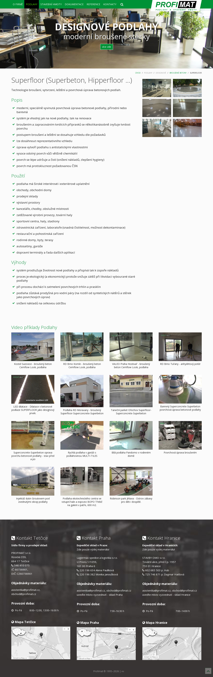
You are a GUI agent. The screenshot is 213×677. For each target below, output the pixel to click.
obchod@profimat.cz (23, 594)
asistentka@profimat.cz (25, 590)
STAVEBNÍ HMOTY (51, 4)
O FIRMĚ (18, 4)
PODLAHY (31, 4)
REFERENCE (93, 4)
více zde (106, 46)
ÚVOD (138, 73)
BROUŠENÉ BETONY (178, 73)
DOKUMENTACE (74, 4)
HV (123, 671)
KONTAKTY (109, 4)
